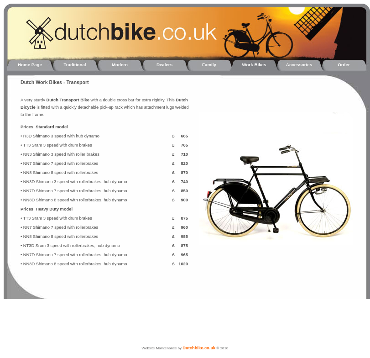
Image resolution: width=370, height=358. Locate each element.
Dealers (164, 64)
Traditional (74, 64)
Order (343, 64)
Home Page (30, 64)
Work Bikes (254, 64)
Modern (120, 64)
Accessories (299, 64)
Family (209, 64)
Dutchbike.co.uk (198, 348)
